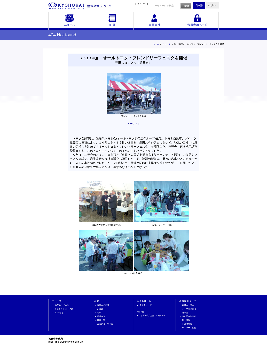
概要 (112, 21)
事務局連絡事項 (189, 316)
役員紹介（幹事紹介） (107, 324)
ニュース (69, 21)
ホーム (156, 44)
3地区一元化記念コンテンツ (152, 315)
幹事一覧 (101, 320)
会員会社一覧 (155, 21)
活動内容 (101, 316)
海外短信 (59, 312)
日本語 (199, 5)
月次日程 (186, 320)
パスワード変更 (189, 327)
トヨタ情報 (187, 324)
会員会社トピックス (64, 309)
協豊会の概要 (103, 305)
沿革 (99, 312)
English (212, 5)
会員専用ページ (197, 21)
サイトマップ (142, 4)
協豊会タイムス (62, 305)
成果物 (185, 312)
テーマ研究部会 (189, 309)
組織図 (100, 309)
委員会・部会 (188, 305)
